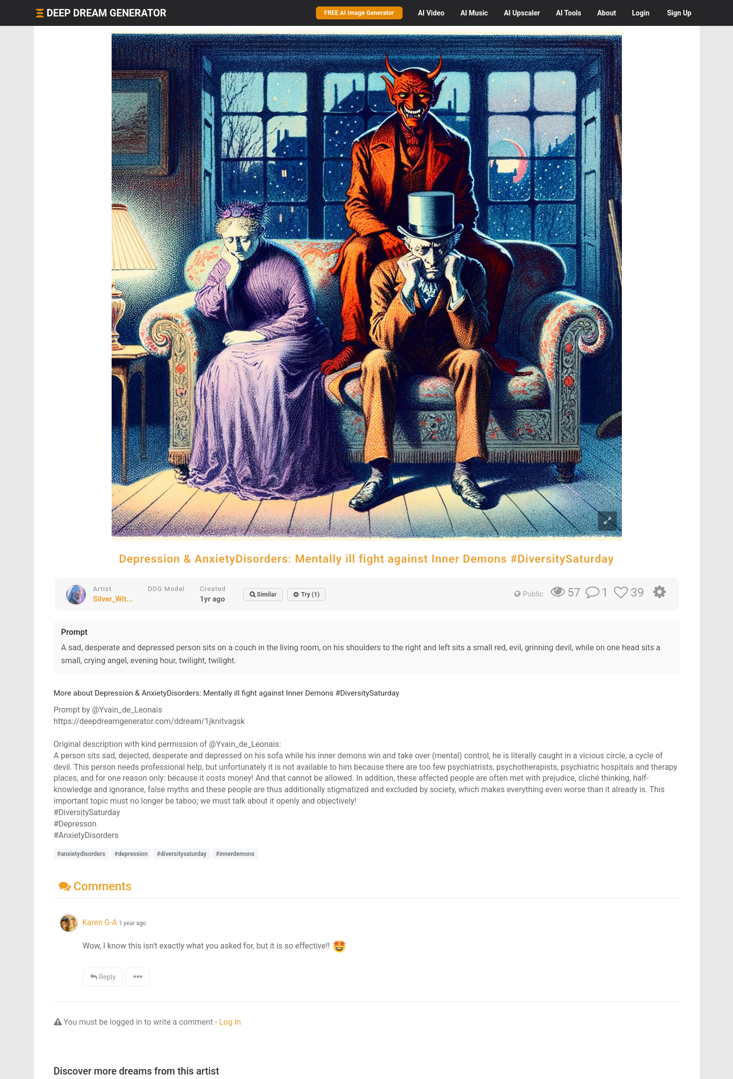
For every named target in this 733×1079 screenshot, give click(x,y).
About (606, 13)
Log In (230, 1022)
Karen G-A (99, 922)
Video (431, 13)
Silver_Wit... (113, 599)
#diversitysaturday (182, 853)
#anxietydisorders (81, 853)
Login (640, 13)
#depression (131, 853)
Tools (569, 13)
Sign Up (679, 13)
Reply (103, 977)
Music (474, 13)
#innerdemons (235, 853)
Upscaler (522, 13)
